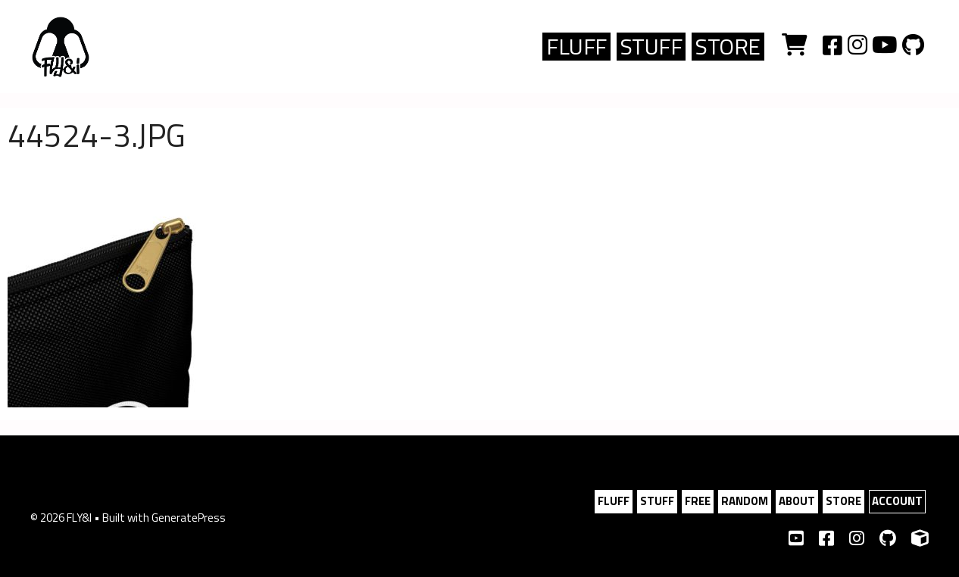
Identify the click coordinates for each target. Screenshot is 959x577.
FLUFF (576, 47)
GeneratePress (189, 517)
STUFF (657, 501)
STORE (843, 501)
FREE (698, 501)
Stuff (651, 47)
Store (728, 47)
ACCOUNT (897, 501)
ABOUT (797, 501)
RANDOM (744, 501)
